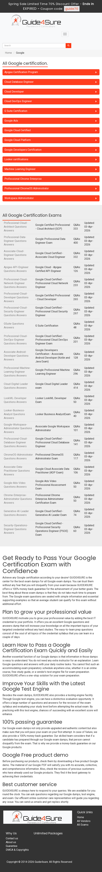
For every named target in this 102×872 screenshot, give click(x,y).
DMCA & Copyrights (17, 849)
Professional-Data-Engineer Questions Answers (15, 241)
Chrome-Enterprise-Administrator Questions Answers (18, 499)
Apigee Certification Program (21, 72)
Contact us (12, 838)
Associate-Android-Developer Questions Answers (16, 355)
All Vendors (83, 821)
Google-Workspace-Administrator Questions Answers (18, 428)
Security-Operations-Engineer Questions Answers (16, 529)
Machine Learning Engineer (20, 169)
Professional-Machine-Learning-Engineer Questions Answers (17, 371)
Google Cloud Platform (17, 140)
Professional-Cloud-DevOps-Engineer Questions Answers (15, 339)
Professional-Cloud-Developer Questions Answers (16, 297)
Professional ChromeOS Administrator (26, 188)
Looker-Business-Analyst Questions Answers (14, 414)
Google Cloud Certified (17, 130)
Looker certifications (16, 159)
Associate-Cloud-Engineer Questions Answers (15, 255)
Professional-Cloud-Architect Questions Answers (15, 226)
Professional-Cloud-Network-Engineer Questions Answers (15, 283)
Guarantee (11, 846)
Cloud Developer (14, 91)
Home (8, 52)
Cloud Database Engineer (19, 81)
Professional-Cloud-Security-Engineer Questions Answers (15, 311)
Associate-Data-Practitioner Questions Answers (17, 470)
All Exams (82, 824)
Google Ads (11, 120)
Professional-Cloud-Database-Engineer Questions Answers (15, 442)
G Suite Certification (15, 110)
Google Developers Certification (22, 149)
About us (11, 842)
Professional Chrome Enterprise (23, 178)
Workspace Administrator (19, 198)
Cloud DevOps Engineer (18, 101)
